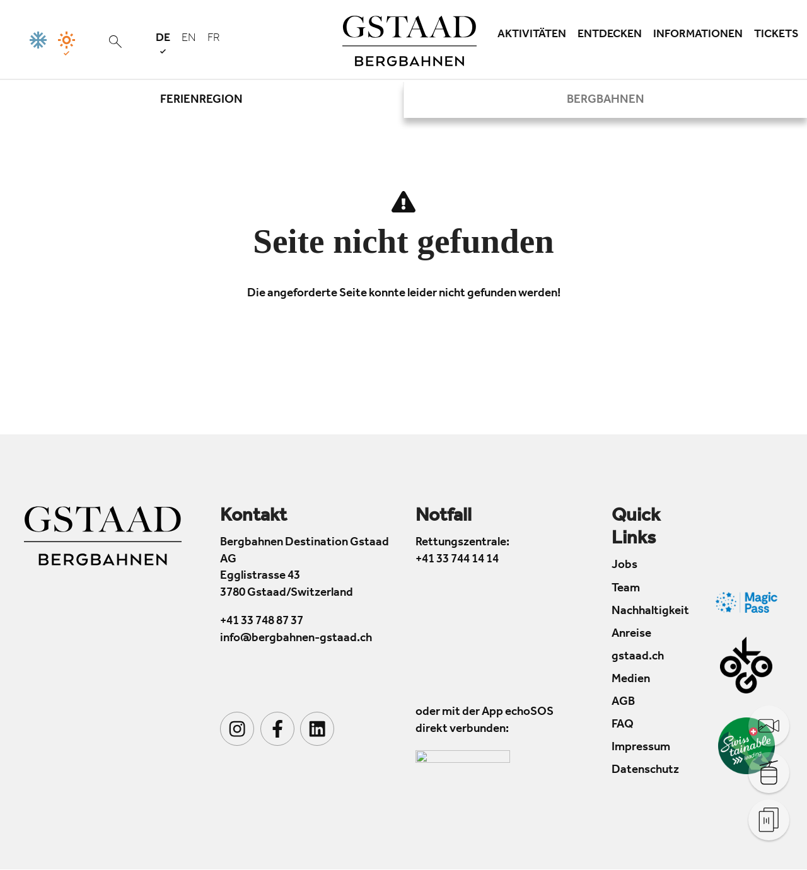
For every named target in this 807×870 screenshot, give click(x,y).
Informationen (698, 35)
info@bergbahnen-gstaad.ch (296, 639)
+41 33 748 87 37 (261, 623)
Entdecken (610, 35)
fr (213, 39)
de (163, 43)
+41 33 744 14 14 (457, 560)
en (189, 39)
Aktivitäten (531, 35)
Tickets (776, 35)
